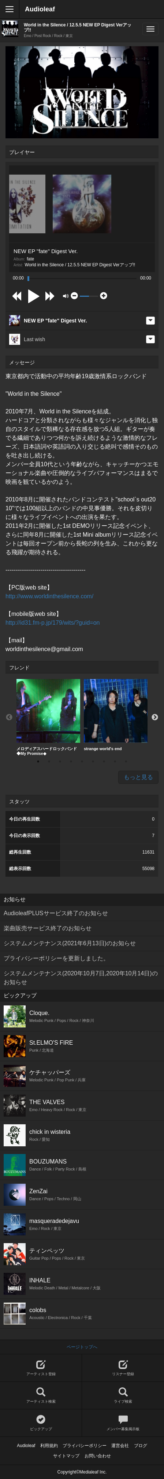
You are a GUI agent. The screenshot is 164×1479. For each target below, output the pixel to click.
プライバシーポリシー (85, 1445)
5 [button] (82, 761)
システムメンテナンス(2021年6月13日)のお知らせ (70, 943)
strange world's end (116, 715)
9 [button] (126, 761)
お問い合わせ (98, 1455)
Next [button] (155, 717)
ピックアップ (41, 1423)
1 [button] (38, 761)
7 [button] (104, 761)
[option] (48, 717)
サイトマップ (66, 1455)
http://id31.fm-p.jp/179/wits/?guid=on (52, 623)
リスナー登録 (123, 1368)
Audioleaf (40, 9)
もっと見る (138, 777)
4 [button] (71, 761)
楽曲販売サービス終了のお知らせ (48, 928)
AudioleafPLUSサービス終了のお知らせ (56, 913)
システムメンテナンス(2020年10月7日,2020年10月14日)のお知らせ (81, 977)
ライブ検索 (123, 1395)
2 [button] (49, 761)
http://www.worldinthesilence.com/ (49, 596)
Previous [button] (9, 717)
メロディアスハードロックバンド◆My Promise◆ (48, 717)
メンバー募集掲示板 (123, 1423)
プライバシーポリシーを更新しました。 (56, 958)
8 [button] (115, 761)
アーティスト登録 (41, 1368)
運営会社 (120, 1445)
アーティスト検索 (41, 1395)
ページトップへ (82, 1347)
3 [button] (60, 761)
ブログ (140, 1445)
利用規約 (49, 1445)
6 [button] (93, 761)
